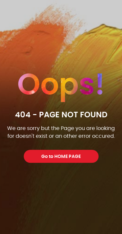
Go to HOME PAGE (61, 156)
